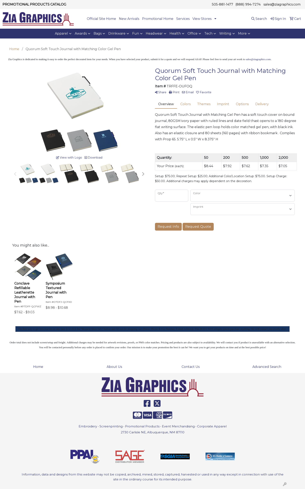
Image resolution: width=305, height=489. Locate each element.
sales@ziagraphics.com (281, 4)
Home (38, 367)
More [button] (242, 33)
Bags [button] (98, 33)
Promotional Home (157, 19)
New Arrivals (129, 19)
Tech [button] (208, 33)
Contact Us (191, 367)
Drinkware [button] (116, 33)
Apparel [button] (61, 33)
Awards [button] (81, 33)
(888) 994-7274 (248, 4)
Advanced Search (266, 367)
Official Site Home (101, 19)
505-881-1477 (222, 4)
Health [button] (175, 33)
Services (183, 19)
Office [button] (193, 33)
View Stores (201, 19)
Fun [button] (135, 33)
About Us (114, 367)
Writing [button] (225, 33)
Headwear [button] (154, 33)
